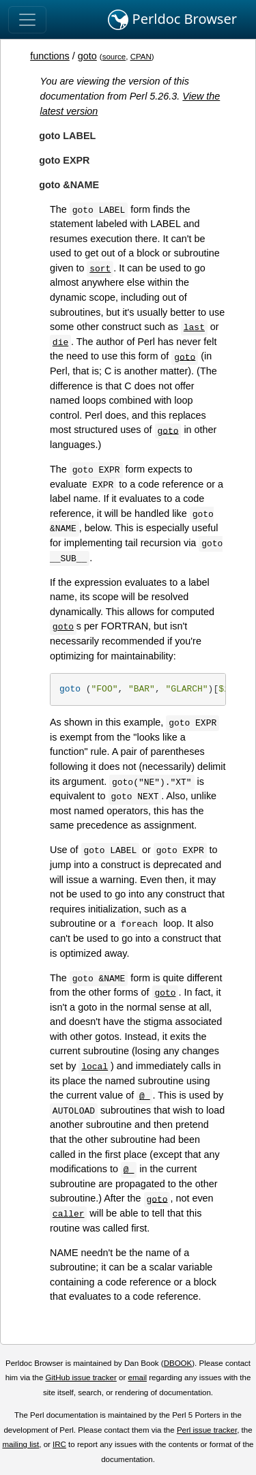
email (137, 1377)
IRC (59, 1444)
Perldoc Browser (172, 20)
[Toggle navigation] (27, 19)
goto (87, 55)
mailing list (20, 1444)
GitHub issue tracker (81, 1377)
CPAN (141, 57)
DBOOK (178, 1363)
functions (50, 55)
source (114, 57)
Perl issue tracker (207, 1430)
